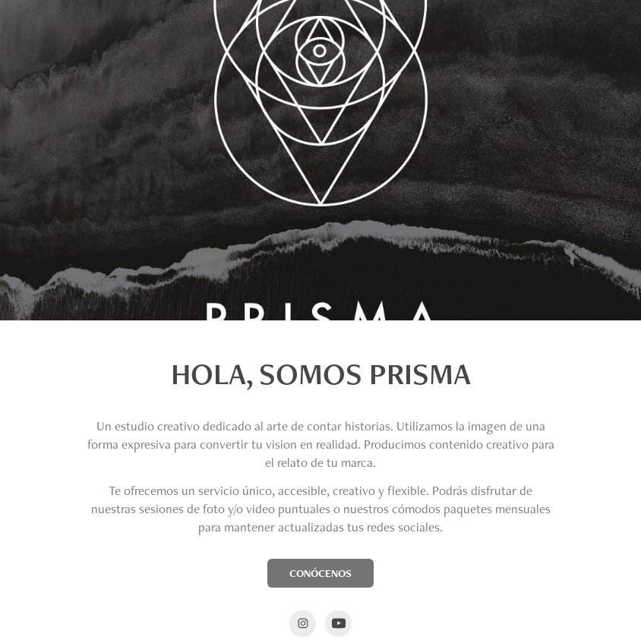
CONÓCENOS (320, 573)
